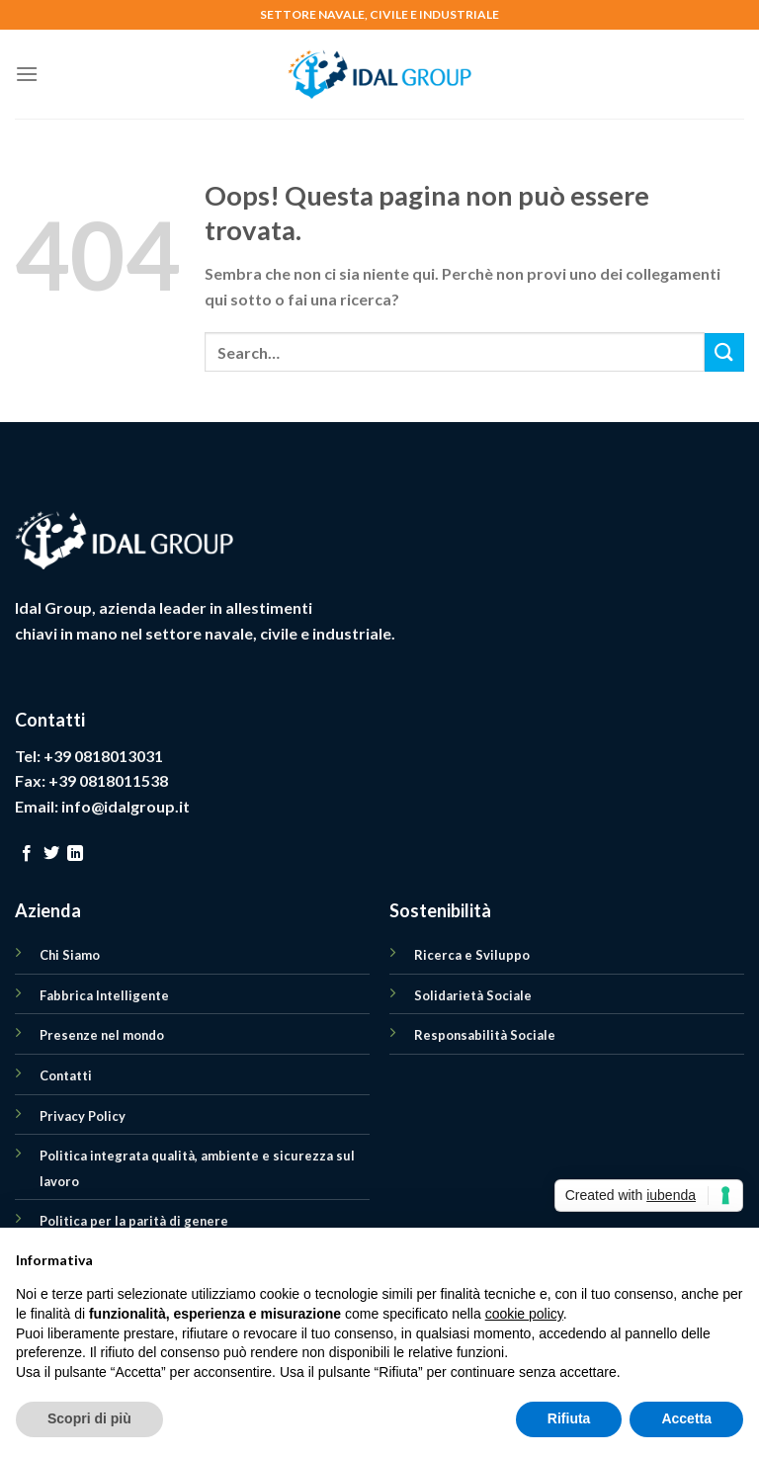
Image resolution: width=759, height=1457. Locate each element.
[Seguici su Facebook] (27, 854)
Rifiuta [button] (569, 1418)
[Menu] (27, 73)
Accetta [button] (686, 1418)
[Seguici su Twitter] (51, 854)
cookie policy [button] (524, 1314)
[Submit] (724, 352)
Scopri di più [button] (89, 1418)
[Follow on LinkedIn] (75, 854)
